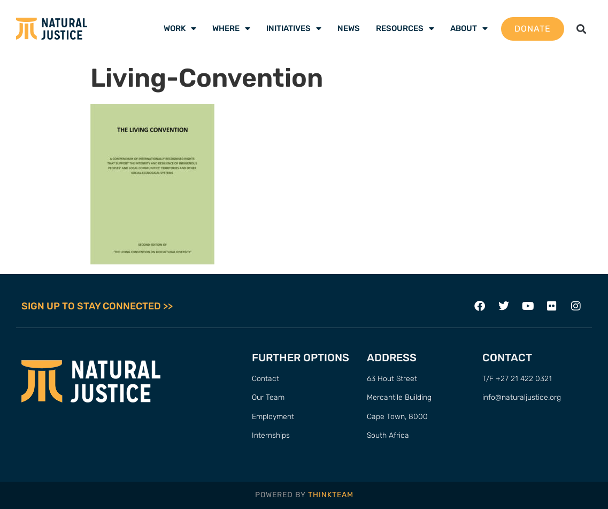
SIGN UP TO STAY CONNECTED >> (97, 306)
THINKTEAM (330, 494)
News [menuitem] (348, 28)
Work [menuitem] (180, 28)
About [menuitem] (469, 28)
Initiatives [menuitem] (293, 28)
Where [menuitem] (231, 28)
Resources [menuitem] (405, 28)
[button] (581, 28)
